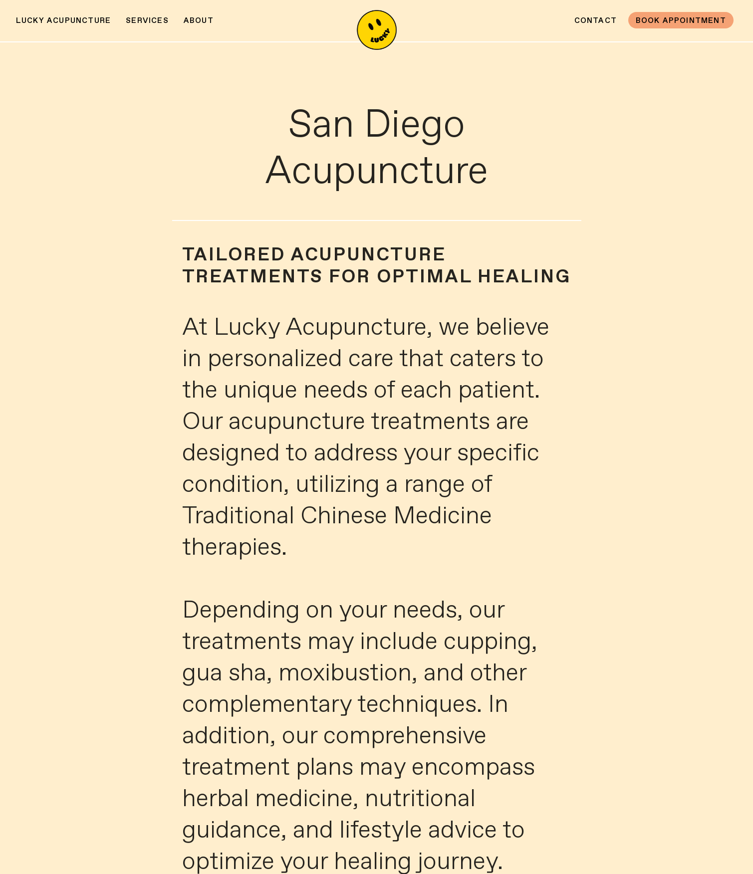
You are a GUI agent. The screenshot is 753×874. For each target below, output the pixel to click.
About (199, 20)
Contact (595, 20)
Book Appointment (681, 20)
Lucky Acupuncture (63, 20)
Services (147, 20)
